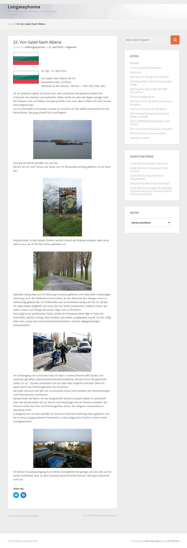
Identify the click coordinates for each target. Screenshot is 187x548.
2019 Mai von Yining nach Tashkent (149, 76)
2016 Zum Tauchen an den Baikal (148, 109)
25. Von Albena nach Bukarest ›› (100, 515)
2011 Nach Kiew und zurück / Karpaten (151, 128)
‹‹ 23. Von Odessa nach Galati (23, 515)
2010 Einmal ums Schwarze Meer (148, 133)
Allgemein (71, 47)
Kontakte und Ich (139, 138)
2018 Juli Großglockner (142, 96)
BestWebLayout (153, 541)
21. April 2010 (56, 47)
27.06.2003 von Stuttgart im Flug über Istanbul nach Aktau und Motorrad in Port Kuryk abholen (151, 191)
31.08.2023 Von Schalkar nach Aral (148, 163)
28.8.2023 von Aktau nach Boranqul (149, 183)
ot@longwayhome (35, 47)
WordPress (173, 541)
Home (11, 24)
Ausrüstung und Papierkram (145, 67)
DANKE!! (134, 63)
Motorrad (135, 72)
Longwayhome (24, 7)
